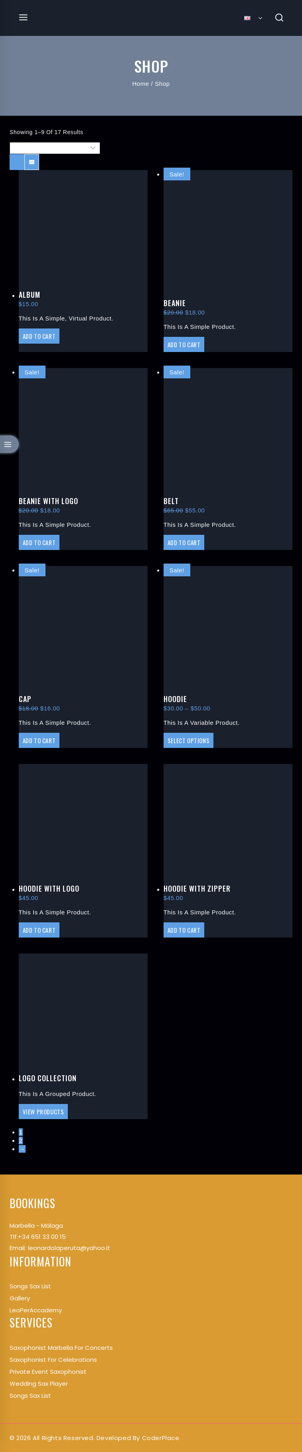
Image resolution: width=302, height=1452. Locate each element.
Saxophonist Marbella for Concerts (61, 1347)
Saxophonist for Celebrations (53, 1359)
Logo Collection (48, 1078)
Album (29, 294)
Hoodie (175, 699)
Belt (171, 501)
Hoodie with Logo (49, 888)
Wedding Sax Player (39, 1383)
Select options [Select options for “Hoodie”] (188, 740)
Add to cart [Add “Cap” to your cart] (39, 740)
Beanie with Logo (48, 501)
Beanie (175, 303)
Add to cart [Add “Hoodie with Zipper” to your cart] (184, 930)
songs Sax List (30, 1286)
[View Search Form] (279, 18)
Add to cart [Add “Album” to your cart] (39, 336)
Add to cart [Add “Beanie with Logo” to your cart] (39, 542)
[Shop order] (55, 148)
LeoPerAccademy (36, 1310)
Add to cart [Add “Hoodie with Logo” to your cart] (39, 930)
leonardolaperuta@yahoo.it (69, 1248)
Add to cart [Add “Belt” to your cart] (184, 542)
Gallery (20, 1298)
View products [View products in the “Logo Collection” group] (43, 1111)
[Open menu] (23, 17)
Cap (25, 699)
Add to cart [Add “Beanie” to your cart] (184, 344)
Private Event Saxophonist (48, 1371)
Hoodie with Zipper (197, 888)
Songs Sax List (30, 1395)
